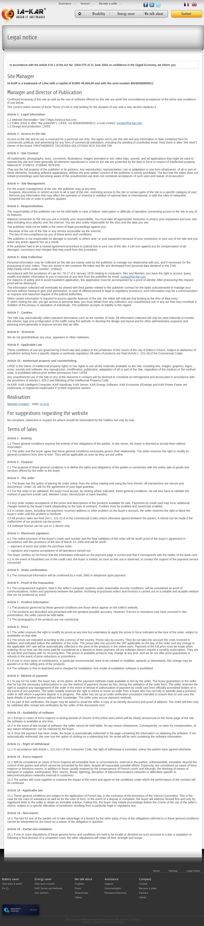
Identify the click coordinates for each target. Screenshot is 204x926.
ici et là (44, 404)
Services (85, 3)
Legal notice (193, 871)
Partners (143, 893)
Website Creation (18, 404)
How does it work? (12, 884)
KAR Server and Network (48, 888)
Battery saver (10, 879)
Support (108, 884)
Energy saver (43, 879)
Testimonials (81, 893)
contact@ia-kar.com (129, 123)
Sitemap (173, 871)
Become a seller (108, 3)
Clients (143, 897)
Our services (41, 893)
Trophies (79, 884)
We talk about (83, 879)
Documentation (112, 888)
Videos (78, 897)
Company (145, 879)
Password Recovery (115, 893)
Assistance (65, 3)
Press (78, 888)
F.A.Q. (5, 888)
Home (156, 871)
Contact (143, 884)
